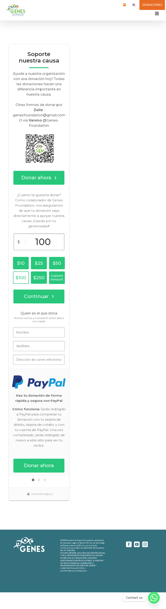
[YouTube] (137, 544)
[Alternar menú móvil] (157, 13)
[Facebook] (129, 544)
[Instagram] (145, 544)
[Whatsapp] (154, 598)
